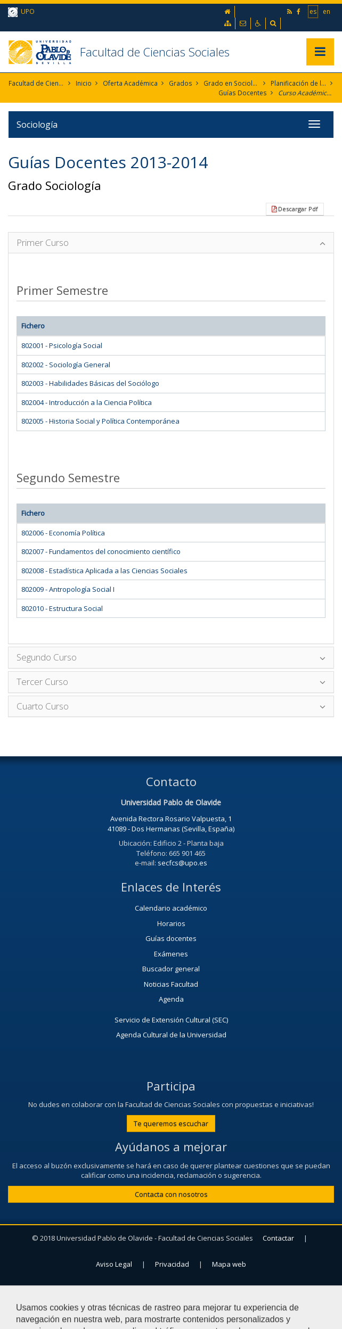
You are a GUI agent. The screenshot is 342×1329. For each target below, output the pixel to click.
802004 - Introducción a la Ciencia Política (86, 402)
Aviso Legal (114, 1264)
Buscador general (171, 968)
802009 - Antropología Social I (68, 589)
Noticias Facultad (171, 984)
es (313, 11)
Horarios (171, 923)
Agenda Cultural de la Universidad (171, 1035)
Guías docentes (171, 938)
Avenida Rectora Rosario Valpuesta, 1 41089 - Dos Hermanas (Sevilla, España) (171, 823)
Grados (180, 83)
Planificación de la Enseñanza (299, 83)
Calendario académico (171, 908)
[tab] (171, 243)
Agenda (171, 999)
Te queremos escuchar (171, 1123)
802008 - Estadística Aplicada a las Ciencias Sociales (104, 570)
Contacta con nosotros (171, 1194)
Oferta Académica (130, 83)
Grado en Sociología (231, 83)
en (326, 11)
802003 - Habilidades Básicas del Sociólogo (90, 383)
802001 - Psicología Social (61, 345)
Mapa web (229, 1264)
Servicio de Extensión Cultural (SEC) (171, 1020)
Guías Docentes (243, 92)
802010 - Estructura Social (62, 608)
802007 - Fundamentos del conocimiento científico (101, 551)
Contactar (278, 1238)
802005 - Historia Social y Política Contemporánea (100, 421)
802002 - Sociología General (65, 364)
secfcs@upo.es (182, 863)
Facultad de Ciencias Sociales (155, 52)
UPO (21, 12)
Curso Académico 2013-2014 (306, 92)
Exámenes (171, 954)
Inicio (84, 83)
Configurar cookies (175, 1290)
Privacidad (172, 1264)
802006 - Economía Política (63, 533)
